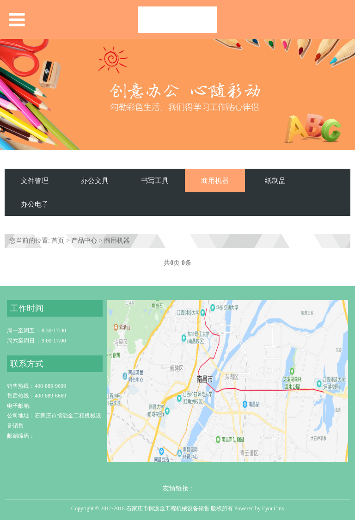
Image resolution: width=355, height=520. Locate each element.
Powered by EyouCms (258, 508)
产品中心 (84, 240)
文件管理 (35, 180)
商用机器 (215, 180)
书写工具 (155, 180)
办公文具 (95, 180)
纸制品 (275, 180)
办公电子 (35, 204)
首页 (57, 240)
